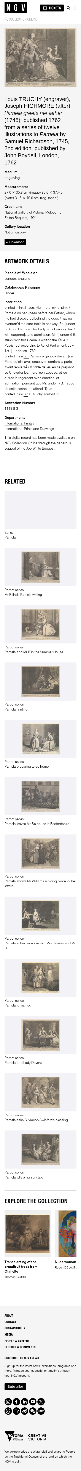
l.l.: (26, 308)
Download (15, 242)
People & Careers (17, 1341)
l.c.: (26, 356)
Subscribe (15, 1386)
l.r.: (26, 394)
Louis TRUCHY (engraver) (37, 99)
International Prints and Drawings (29, 429)
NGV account (20, 1375)
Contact (10, 1322)
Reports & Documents (20, 1347)
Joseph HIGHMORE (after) (37, 106)
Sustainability (15, 1328)
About (9, 1315)
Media (9, 1334)
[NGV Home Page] (16, 8)
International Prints (18, 423)
